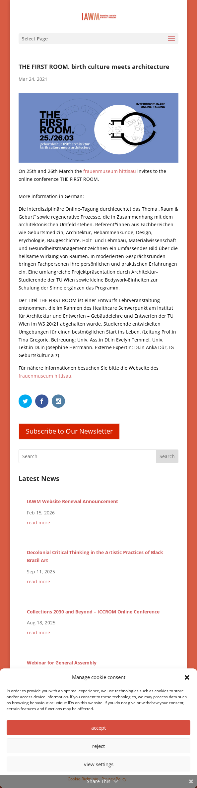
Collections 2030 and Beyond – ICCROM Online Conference (93, 611)
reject (98, 746)
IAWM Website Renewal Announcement (72, 501)
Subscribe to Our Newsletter (69, 431)
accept (98, 727)
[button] (187, 677)
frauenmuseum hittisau (109, 171)
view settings (98, 764)
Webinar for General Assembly (62, 662)
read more (38, 522)
